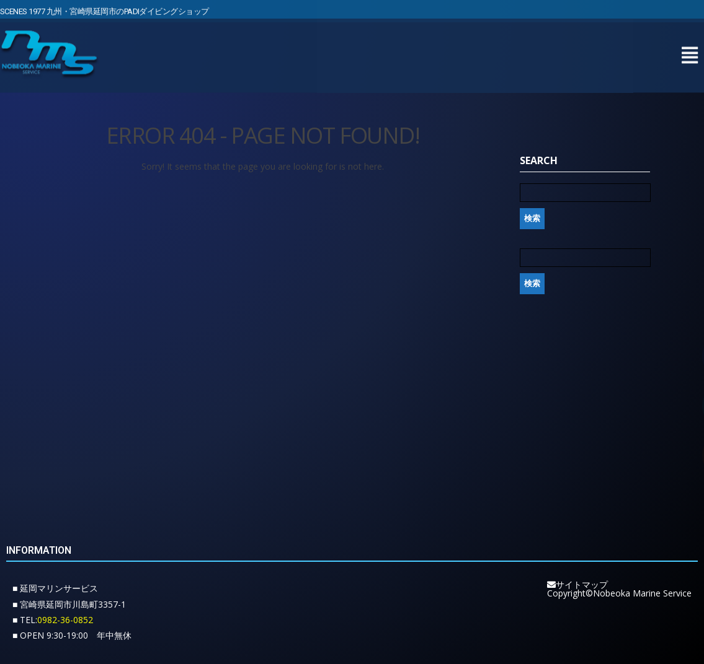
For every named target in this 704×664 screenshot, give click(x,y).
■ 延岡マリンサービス (55, 588)
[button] (689, 52)
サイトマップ (577, 584)
